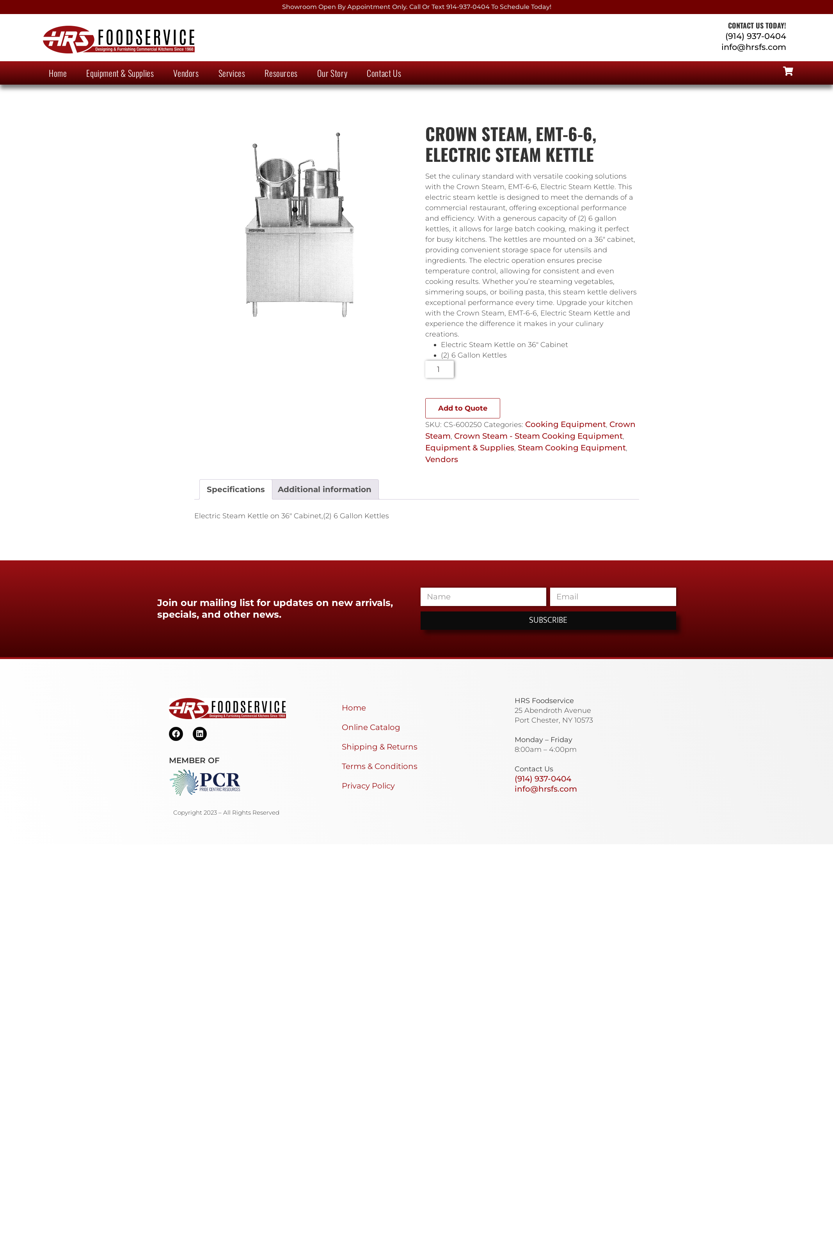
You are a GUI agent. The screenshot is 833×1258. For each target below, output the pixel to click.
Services (231, 73)
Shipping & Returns (379, 746)
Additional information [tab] (324, 489)
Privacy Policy (368, 785)
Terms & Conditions (379, 766)
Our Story (332, 73)
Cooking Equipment (565, 424)
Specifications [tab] (236, 489)
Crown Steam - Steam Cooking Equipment (538, 436)
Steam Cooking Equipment (572, 447)
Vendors (186, 73)
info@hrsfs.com (753, 47)
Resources (281, 73)
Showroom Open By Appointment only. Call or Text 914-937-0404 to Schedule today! (416, 7)
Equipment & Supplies (120, 73)
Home (58, 73)
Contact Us (384, 73)
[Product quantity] (439, 369)
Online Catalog (371, 727)
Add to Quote (462, 408)
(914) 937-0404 (755, 36)
